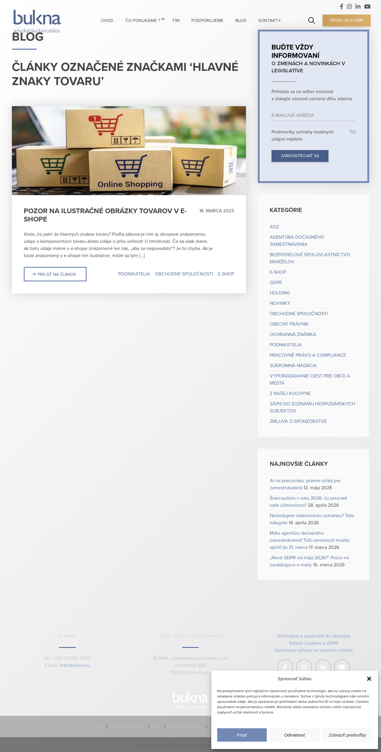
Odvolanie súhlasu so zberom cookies (313, 650)
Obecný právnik (289, 324)
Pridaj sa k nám (346, 20)
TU (351, 132)
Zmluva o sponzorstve (298, 421)
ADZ (274, 227)
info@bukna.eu (75, 665)
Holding (280, 293)
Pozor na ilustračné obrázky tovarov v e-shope (105, 215)
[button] (369, 679)
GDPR (276, 283)
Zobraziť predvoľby (347, 734)
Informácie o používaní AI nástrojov (313, 636)
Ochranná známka (293, 334)
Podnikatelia (134, 274)
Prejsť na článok (57, 274)
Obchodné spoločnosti (184, 274)
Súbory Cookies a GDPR (313, 643)
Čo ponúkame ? (128, 726)
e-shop (226, 274)
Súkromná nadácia (293, 366)
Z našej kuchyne (290, 393)
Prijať (242, 734)
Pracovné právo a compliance (308, 355)
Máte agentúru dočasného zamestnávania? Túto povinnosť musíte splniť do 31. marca (310, 540)
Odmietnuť (294, 734)
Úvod (96, 726)
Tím (156, 726)
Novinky (280, 303)
